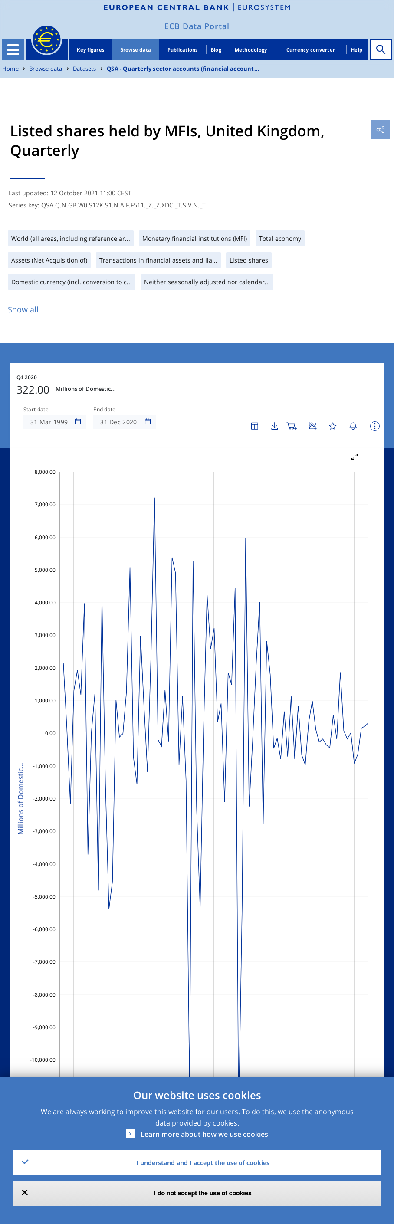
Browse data (135, 49)
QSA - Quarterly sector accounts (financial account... (183, 68)
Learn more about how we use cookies (204, 1134)
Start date (36, 409)
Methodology (251, 49)
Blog (216, 49)
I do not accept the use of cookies (203, 1193)
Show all (23, 309)
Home (10, 68)
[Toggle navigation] (13, 49)
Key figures (90, 49)
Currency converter (310, 49)
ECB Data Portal (197, 26)
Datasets (84, 68)
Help (356, 49)
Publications (182, 49)
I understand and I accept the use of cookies (202, 1162)
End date (104, 409)
